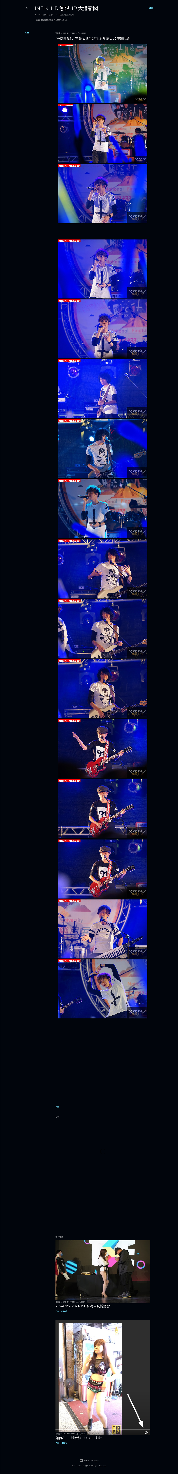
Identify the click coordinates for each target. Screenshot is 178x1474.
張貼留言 (64, 1311)
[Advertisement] (102, 1209)
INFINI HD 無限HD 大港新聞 (66, 8)
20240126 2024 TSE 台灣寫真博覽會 (82, 1306)
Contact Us (59, 20)
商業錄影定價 (46, 20)
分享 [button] (27, 33)
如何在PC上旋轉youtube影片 (78, 1438)
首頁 (37, 20)
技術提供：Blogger (89, 1460)
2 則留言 (64, 1443)
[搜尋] (151, 8)
